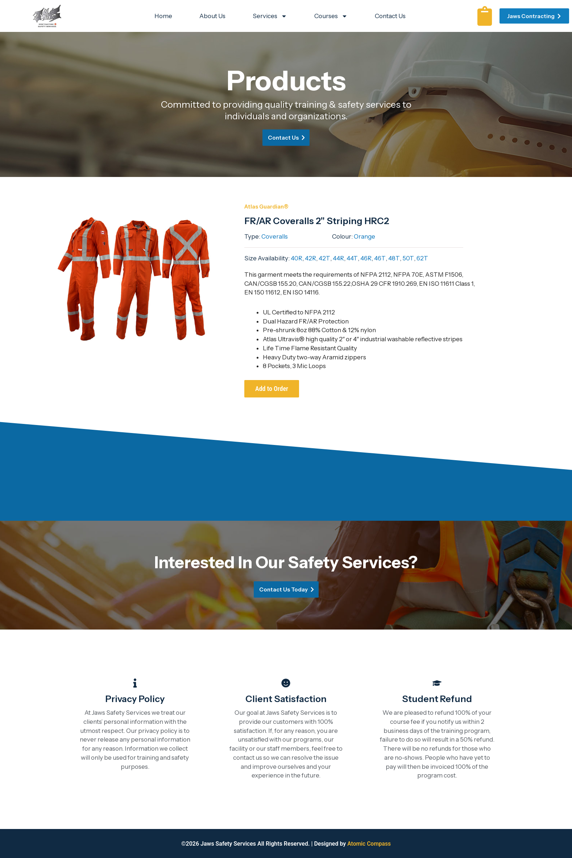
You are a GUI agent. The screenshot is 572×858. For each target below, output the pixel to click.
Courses (331, 16)
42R (309, 258)
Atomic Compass (369, 843)
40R (296, 258)
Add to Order (271, 388)
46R (363, 258)
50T (403, 258)
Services (270, 16)
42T (323, 258)
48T (390, 258)
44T (350, 258)
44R (336, 258)
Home (163, 16)
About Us (212, 16)
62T (417, 258)
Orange (364, 236)
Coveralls (274, 236)
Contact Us (390, 16)
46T (376, 258)
